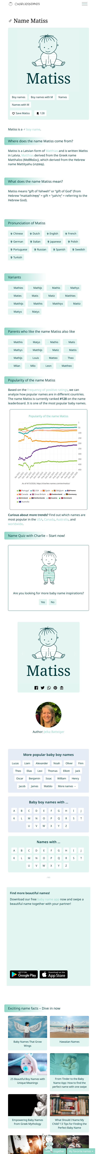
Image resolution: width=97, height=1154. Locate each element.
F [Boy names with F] (51, 810)
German (16, 241)
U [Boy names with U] (29, 826)
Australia (62, 519)
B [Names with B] (21, 850)
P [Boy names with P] (51, 818)
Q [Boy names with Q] (59, 818)
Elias (29, 771)
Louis (36, 358)
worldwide (15, 524)
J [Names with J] (81, 850)
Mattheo (67, 365)
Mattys (18, 311)
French (70, 233)
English (52, 233)
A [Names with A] (14, 850)
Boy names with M (42, 97)
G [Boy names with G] (59, 810)
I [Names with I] (73, 850)
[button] (22, 654)
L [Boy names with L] (21, 818)
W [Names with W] (44, 865)
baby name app (48, 899)
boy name (33, 129)
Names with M (20, 104)
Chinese (16, 233)
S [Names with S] (73, 858)
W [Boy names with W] (44, 826)
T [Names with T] (81, 858)
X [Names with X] (51, 865)
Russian (40, 249)
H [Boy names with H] (66, 810)
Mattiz (77, 303)
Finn (80, 763)
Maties (18, 295)
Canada (49, 519)
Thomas (52, 771)
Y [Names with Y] (59, 865)
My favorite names (80, 1151)
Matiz (51, 295)
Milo (32, 365)
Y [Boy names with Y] (59, 826)
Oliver (69, 763)
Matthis (37, 303)
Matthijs (18, 303)
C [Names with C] (29, 850)
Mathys (74, 288)
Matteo (53, 358)
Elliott (66, 771)
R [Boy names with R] (66, 818)
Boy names (18, 97)
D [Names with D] (36, 850)
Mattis (73, 350)
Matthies (70, 295)
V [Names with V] (36, 865)
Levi (39, 771)
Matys (35, 311)
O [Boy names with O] (44, 818)
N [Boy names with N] (36, 818)
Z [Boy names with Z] (66, 826)
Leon (48, 365)
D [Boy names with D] (36, 810)
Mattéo (48, 786)
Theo (71, 358)
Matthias (52, 151)
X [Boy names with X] (51, 826)
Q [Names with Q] (59, 858)
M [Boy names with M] (29, 818)
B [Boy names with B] (21, 810)
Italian (35, 241)
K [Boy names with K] (14, 818)
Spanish (59, 249)
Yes (43, 602)
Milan (17, 365)
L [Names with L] (21, 858)
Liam (27, 763)
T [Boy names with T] (81, 818)
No (52, 602)
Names (62, 97)
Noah (56, 763)
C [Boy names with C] (29, 810)
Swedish (78, 249)
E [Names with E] (44, 850)
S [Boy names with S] (73, 818)
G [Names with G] (59, 850)
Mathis (56, 288)
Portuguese (18, 249)
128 (40, 113)
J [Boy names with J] (81, 810)
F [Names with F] (51, 850)
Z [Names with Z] (66, 865)
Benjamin (34, 778)
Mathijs (37, 288)
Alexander (42, 763)
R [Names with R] (66, 858)
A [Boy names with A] (14, 810)
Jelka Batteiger (54, 732)
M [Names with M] (29, 858)
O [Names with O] (44, 858)
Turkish (16, 257)
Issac (49, 778)
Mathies (18, 288)
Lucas (15, 763)
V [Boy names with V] (36, 826)
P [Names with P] (51, 858)
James (34, 786)
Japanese (54, 241)
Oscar (19, 778)
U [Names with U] (29, 865)
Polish (73, 241)
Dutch (34, 233)
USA (39, 519)
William (61, 778)
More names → (67, 786)
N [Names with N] (36, 858)
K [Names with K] (14, 858)
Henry (75, 778)
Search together (54, 1151)
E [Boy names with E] (44, 810)
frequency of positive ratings (47, 390)
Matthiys (58, 303)
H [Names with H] (66, 850)
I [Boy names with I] (73, 810)
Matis (35, 295)
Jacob (22, 786)
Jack (77, 771)
